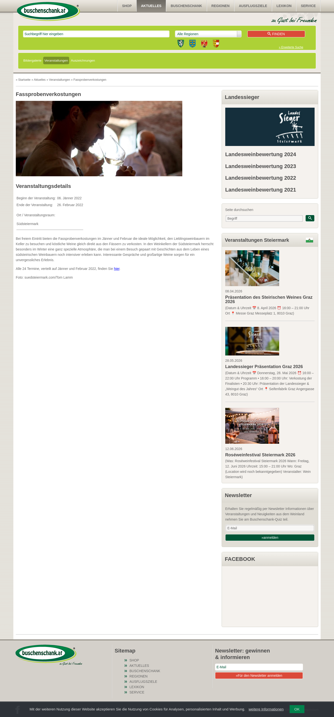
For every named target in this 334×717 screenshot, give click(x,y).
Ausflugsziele (253, 6)
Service (308, 6)
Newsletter (238, 495)
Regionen (220, 6)
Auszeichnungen (83, 60)
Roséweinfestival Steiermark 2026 (260, 454)
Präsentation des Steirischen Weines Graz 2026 (269, 299)
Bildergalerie (32, 60)
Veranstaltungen (56, 60)
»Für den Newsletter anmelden (259, 675)
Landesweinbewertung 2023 (260, 166)
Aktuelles (151, 6)
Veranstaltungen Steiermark (257, 240)
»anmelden (269, 538)
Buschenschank (186, 6)
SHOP (127, 6)
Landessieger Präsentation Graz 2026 (264, 366)
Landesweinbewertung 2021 (260, 190)
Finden (276, 34)
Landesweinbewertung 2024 (260, 154)
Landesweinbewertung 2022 (260, 178)
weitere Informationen (266, 709)
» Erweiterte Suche (291, 47)
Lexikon (284, 6)
